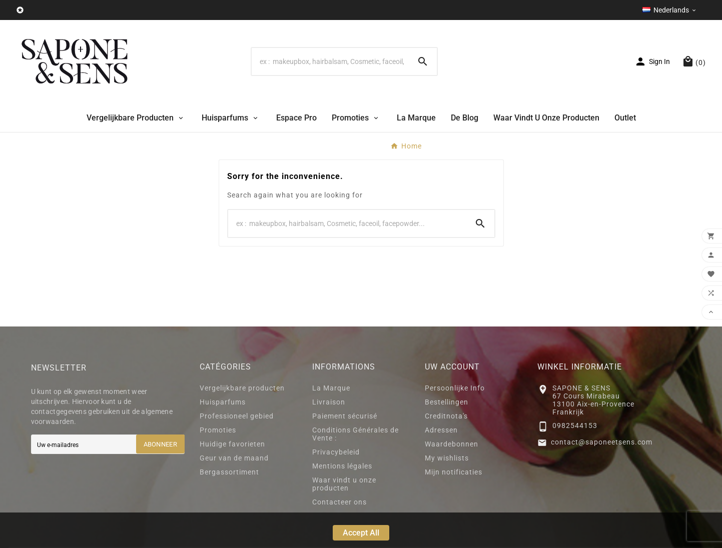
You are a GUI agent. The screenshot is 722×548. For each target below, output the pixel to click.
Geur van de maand (234, 458)
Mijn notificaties (453, 472)
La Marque (331, 388)
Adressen (441, 430)
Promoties (218, 430)
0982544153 (574, 426)
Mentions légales (342, 466)
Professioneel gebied (237, 416)
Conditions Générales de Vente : (355, 434)
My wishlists (447, 458)
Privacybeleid (336, 452)
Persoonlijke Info (455, 388)
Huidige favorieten (232, 444)
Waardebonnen (451, 444)
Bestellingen (446, 402)
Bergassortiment (229, 472)
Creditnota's (446, 416)
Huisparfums (223, 402)
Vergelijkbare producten (242, 388)
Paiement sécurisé (344, 416)
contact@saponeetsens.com (601, 442)
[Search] (330, 61)
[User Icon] (652, 62)
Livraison (328, 402)
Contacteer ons (339, 502)
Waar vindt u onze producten (344, 484)
